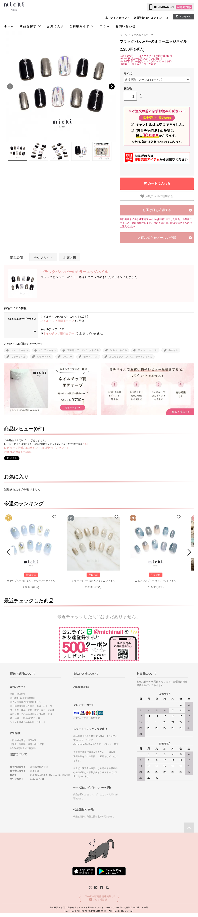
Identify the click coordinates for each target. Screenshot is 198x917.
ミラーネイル (18, 356)
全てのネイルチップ (142, 35)
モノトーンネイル (147, 350)
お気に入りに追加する (156, 196)
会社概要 (54, 907)
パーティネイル (47, 350)
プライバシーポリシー (108, 907)
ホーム (9, 26)
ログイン (156, 17)
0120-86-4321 (164, 7)
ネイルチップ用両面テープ (57, 320)
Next (112, 86)
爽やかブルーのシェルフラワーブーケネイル (31, 580)
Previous (10, 86)
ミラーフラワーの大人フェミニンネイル (93, 580)
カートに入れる (159, 183)
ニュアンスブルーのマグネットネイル (155, 580)
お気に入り (55, 26)
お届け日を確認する (156, 210)
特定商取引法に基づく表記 (134, 907)
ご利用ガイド (81, 26)
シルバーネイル (118, 350)
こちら (86, 444)
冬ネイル (173, 350)
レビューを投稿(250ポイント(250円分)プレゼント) (36, 447)
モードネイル (90, 356)
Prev (9, 552)
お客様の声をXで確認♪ (18, 452)
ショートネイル (19, 350)
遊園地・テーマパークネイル (83, 350)
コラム (105, 26)
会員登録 (139, 17)
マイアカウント (120, 17)
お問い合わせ (125, 26)
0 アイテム (183, 16)
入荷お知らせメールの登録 (157, 237)
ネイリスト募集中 (86, 907)
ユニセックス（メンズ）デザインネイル (130, 356)
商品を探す (30, 26)
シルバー (67, 356)
